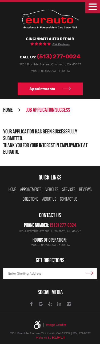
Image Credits (56, 325)
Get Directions (50, 260)
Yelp (50, 304)
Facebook (31, 304)
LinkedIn (59, 304)
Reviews (85, 189)
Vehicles (51, 189)
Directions (30, 199)
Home (8, 110)
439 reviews (61, 44)
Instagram (68, 304)
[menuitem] (12, 190)
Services (68, 189)
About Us (49, 199)
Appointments (42, 88)
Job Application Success (48, 110)
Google (40, 304)
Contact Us (69, 199)
